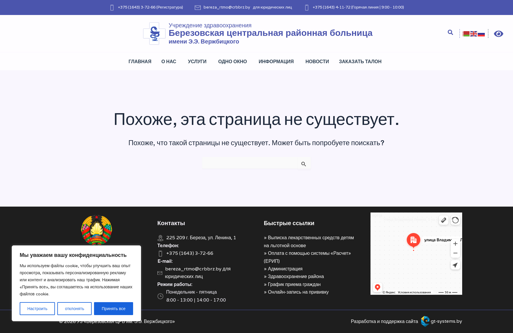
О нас (168, 61)
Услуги (197, 61)
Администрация (285, 269)
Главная (140, 61)
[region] (76, 283)
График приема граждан (294, 284)
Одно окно (232, 61)
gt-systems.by (446, 321)
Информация (276, 61)
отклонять (74, 308)
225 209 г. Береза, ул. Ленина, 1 (201, 238)
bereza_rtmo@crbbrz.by (227, 7)
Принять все (113, 308)
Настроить (37, 308)
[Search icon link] (451, 33)
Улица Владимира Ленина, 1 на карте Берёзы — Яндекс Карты (422, 222)
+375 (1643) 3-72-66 (136, 7)
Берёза (376, 215)
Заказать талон (360, 61)
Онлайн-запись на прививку (298, 292)
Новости (317, 61)
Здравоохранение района (296, 276)
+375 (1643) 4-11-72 (331, 7)
